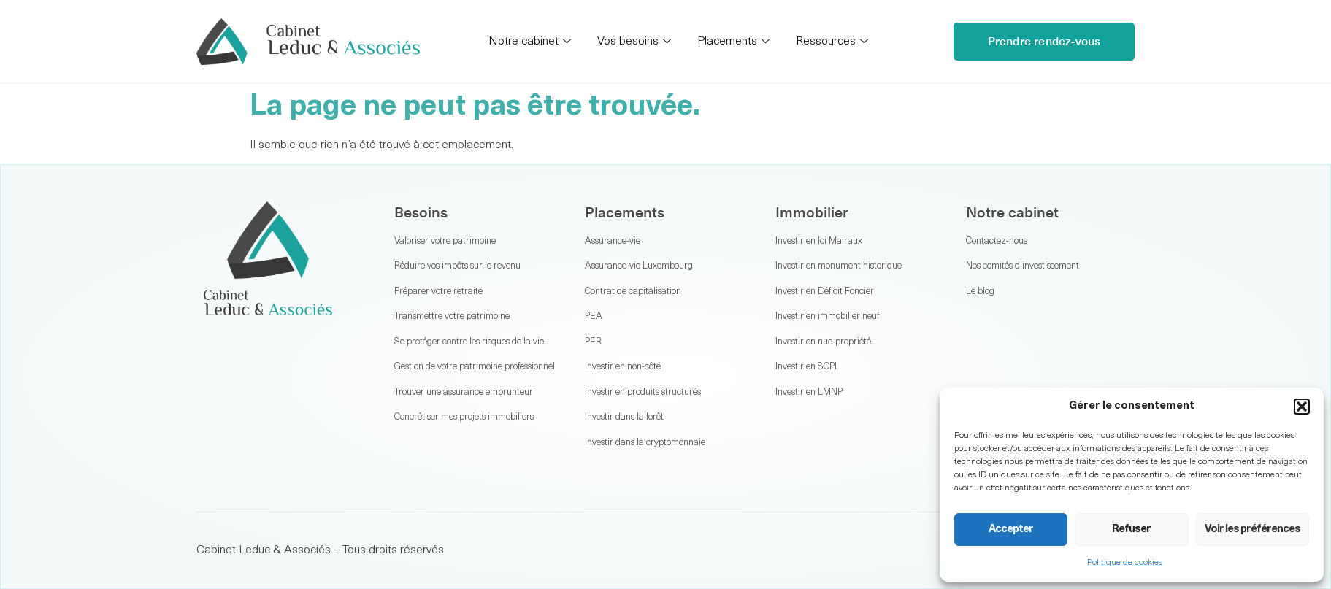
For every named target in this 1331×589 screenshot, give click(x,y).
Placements (733, 42)
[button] (1301, 406)
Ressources (832, 42)
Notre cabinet (529, 42)
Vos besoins (634, 42)
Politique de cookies (1124, 562)
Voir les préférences (1252, 529)
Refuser (1131, 529)
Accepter (1011, 529)
